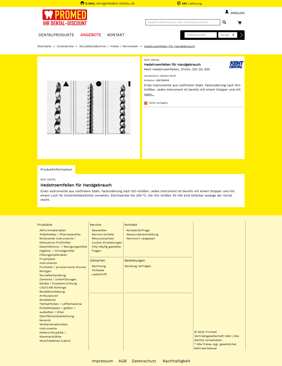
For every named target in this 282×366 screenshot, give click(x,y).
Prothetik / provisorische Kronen (62, 267)
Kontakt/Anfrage (138, 230)
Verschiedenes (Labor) (55, 340)
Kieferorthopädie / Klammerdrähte (52, 334)
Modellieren (47, 299)
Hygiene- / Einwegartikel (56, 250)
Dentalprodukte (56, 35)
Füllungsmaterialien (53, 254)
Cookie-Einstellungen (107, 242)
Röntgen (45, 271)
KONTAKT (115, 35)
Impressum (102, 361)
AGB (122, 361)
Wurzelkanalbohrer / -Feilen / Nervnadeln (108, 46)
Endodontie (65, 46)
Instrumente (48, 263)
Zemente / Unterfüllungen (58, 279)
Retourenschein (103, 238)
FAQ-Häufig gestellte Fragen (106, 248)
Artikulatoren (48, 295)
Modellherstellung (52, 291)
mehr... (149, 94)
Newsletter (99, 230)
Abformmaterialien (52, 230)
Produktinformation (56, 170)
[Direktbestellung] (241, 35)
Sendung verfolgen (137, 266)
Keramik (45, 320)
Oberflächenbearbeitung (56, 316)
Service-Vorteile (103, 234)
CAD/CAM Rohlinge (52, 287)
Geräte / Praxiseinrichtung (58, 283)
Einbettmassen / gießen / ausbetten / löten (57, 310)
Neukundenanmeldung (142, 234)
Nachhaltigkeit (176, 361)
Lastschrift (99, 274)
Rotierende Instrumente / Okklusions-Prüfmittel (57, 240)
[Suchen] (224, 22)
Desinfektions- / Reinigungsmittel (63, 246)
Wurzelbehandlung (52, 275)
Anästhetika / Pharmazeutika (60, 234)
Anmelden (235, 12)
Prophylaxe (47, 258)
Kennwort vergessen (140, 238)
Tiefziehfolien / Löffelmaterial (60, 303)
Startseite (44, 46)
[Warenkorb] (240, 22)
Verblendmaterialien (53, 324)
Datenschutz (144, 361)
